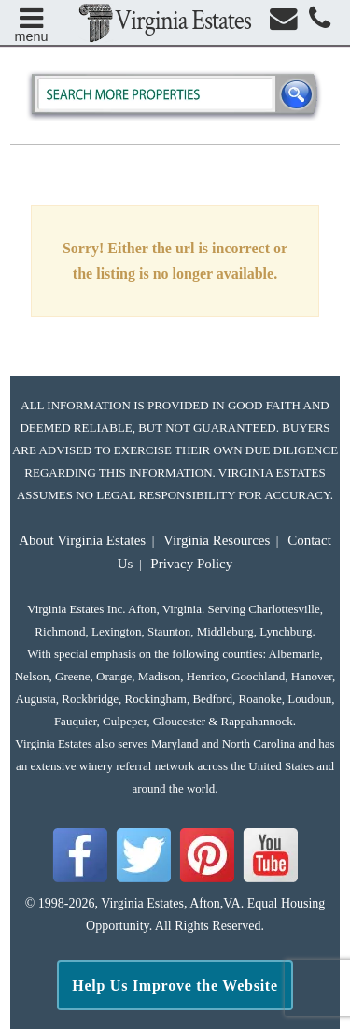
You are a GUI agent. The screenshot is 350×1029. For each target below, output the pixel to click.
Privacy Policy (191, 563)
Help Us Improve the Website (175, 985)
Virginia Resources (216, 540)
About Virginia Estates (82, 540)
